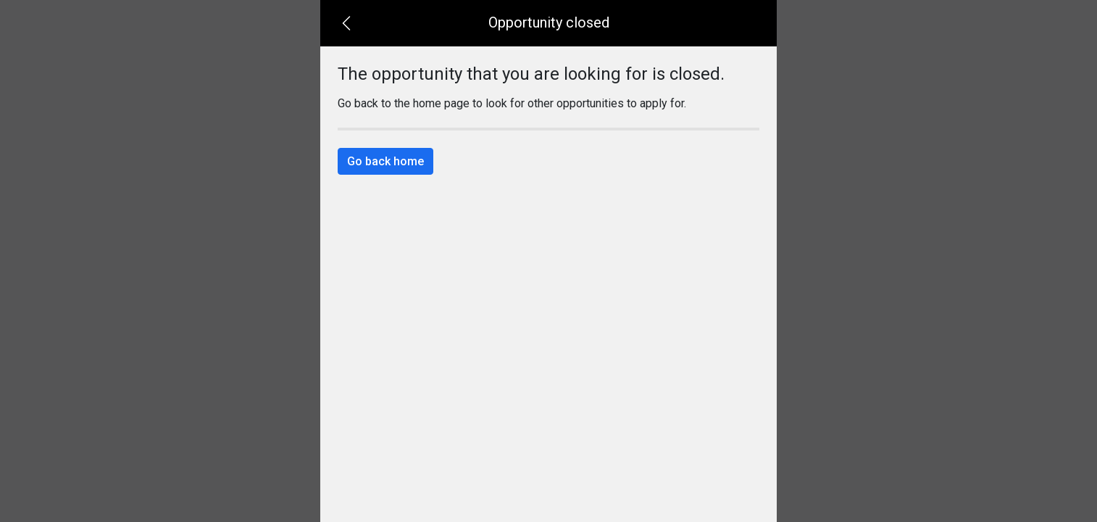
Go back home (385, 161)
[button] (346, 23)
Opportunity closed (548, 22)
